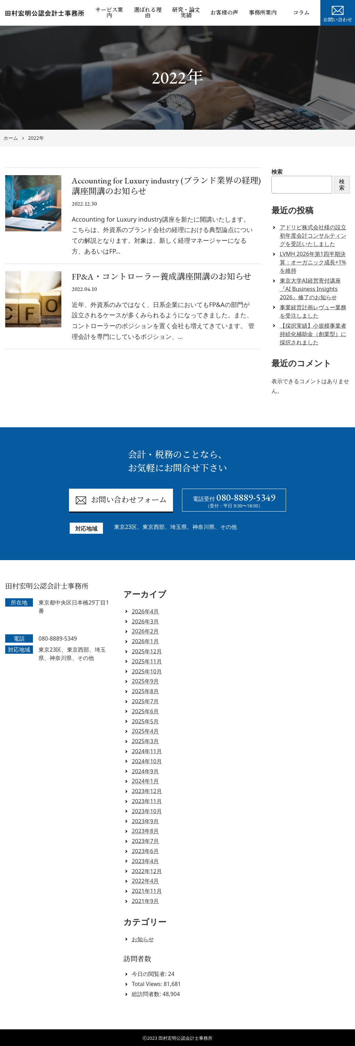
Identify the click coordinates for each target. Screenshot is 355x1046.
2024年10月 (147, 761)
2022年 (36, 138)
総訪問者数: (147, 994)
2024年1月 (145, 781)
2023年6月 (145, 851)
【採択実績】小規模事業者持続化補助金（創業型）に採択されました (313, 334)
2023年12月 (147, 791)
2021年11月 (147, 891)
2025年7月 (145, 701)
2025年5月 (145, 721)
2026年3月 (145, 621)
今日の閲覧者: (150, 974)
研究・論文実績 (186, 12)
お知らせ (143, 939)
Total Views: (148, 984)
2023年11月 (147, 801)
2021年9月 (145, 901)
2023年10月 (147, 811)
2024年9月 (145, 771)
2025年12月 (147, 651)
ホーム (10, 138)
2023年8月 (145, 831)
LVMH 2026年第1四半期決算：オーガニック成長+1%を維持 (313, 262)
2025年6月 (145, 711)
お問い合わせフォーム (121, 500)
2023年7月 (145, 841)
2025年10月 (147, 671)
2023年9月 (145, 821)
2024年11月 (147, 751)
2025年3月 (145, 741)
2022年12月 (147, 871)
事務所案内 (263, 12)
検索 (277, 171)
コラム (301, 12)
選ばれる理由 (148, 12)
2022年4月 (145, 881)
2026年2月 (145, 631)
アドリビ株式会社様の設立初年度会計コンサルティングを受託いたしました (313, 235)
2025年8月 (145, 691)
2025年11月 (147, 661)
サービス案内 (109, 12)
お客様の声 (224, 12)
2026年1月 (145, 641)
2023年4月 (145, 861)
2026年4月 (145, 611)
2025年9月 (145, 681)
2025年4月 (145, 731)
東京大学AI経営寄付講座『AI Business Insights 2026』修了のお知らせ (310, 289)
